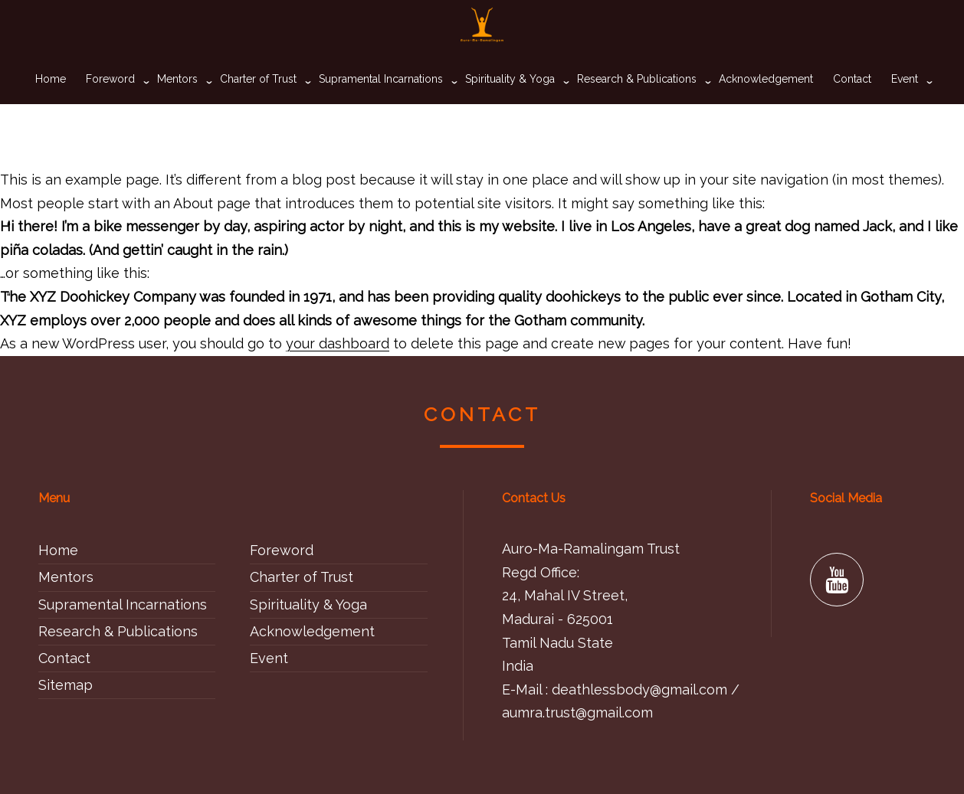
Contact (852, 104)
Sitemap (65, 685)
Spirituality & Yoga (510, 104)
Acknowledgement (766, 104)
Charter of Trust (258, 104)
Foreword (110, 104)
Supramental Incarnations (381, 104)
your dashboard (337, 343)
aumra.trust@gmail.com (577, 712)
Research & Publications (637, 104)
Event (904, 104)
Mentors (177, 104)
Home (50, 104)
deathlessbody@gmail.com (639, 689)
